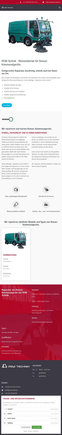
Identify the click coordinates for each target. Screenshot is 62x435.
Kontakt (25, 431)
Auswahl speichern (26, 427)
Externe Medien (11, 418)
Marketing (10, 423)
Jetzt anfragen (6, 105)
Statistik (10, 413)
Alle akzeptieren (36, 427)
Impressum (30, 431)
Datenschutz (35, 431)
